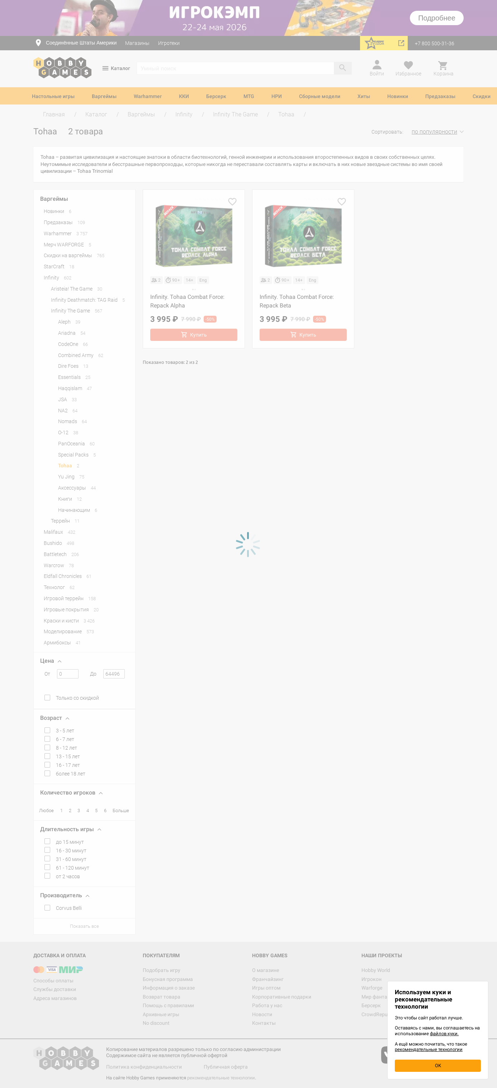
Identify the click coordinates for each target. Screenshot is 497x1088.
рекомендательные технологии (429, 1049)
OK (438, 1065)
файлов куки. (444, 1033)
